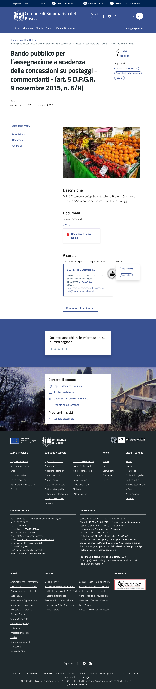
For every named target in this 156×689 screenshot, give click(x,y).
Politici (13, 489)
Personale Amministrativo (22, 484)
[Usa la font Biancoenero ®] (64, 3)
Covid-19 (107, 475)
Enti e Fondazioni (18, 480)
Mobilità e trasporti (82, 466)
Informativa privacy (19, 623)
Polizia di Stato (52, 609)
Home (13, 40)
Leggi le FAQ (16, 595)
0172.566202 (85, 281)
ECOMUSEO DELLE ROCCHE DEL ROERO (65, 586)
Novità (22, 40)
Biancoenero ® (89, 681)
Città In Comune (76, 677)
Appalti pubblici (52, 475)
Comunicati (108, 470)
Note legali (15, 628)
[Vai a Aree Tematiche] (93, 3)
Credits (13, 637)
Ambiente (49, 466)
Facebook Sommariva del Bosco (60, 600)
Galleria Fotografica (135, 475)
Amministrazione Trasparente (24, 582)
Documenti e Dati (18, 475)
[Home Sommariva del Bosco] (52, 16)
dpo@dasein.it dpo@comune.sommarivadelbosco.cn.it (112, 560)
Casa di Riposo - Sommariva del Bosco (97, 582)
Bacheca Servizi (17, 614)
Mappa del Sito (17, 651)
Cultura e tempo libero (55, 489)
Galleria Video (132, 480)
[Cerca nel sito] (139, 16)
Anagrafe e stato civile (56, 470)
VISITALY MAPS (52, 582)
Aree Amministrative (20, 466)
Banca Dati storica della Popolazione (96, 609)
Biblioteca (107, 466)
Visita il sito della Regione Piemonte (96, 591)
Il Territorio (131, 470)
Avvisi (105, 480)
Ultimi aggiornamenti (20, 642)
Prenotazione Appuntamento (24, 600)
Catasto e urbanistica (55, 484)
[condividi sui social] (121, 51)
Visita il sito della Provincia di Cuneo (96, 595)
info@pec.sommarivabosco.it (80, 291)
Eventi (129, 461)
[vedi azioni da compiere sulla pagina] (122, 55)
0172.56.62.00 (21, 522)
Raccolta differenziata (55, 595)
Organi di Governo (19, 461)
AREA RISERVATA (76, 684)
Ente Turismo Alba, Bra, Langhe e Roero (64, 605)
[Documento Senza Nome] (68, 234)
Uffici (12, 470)
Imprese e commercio (83, 461)
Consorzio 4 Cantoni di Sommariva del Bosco (100, 600)
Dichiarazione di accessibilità (23, 586)
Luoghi (129, 466)
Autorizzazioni (51, 480)
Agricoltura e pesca (54, 461)
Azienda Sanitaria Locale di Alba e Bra (97, 586)
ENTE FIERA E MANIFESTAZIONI (61, 591)
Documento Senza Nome (81, 236)
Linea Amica (85, 605)
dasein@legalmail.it (93, 563)
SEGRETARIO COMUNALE (81, 270)
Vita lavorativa (80, 494)
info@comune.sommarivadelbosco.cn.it (85, 288)
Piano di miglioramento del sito (25, 591)
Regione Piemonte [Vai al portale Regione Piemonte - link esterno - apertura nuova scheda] (20, 3)
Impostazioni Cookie (19, 632)
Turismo (77, 489)
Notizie (32, 40)
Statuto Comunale (19, 619)
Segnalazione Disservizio (22, 605)
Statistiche (15, 646)
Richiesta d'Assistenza (21, 609)
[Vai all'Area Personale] (125, 3)
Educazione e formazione (57, 494)
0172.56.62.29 (22, 525)
